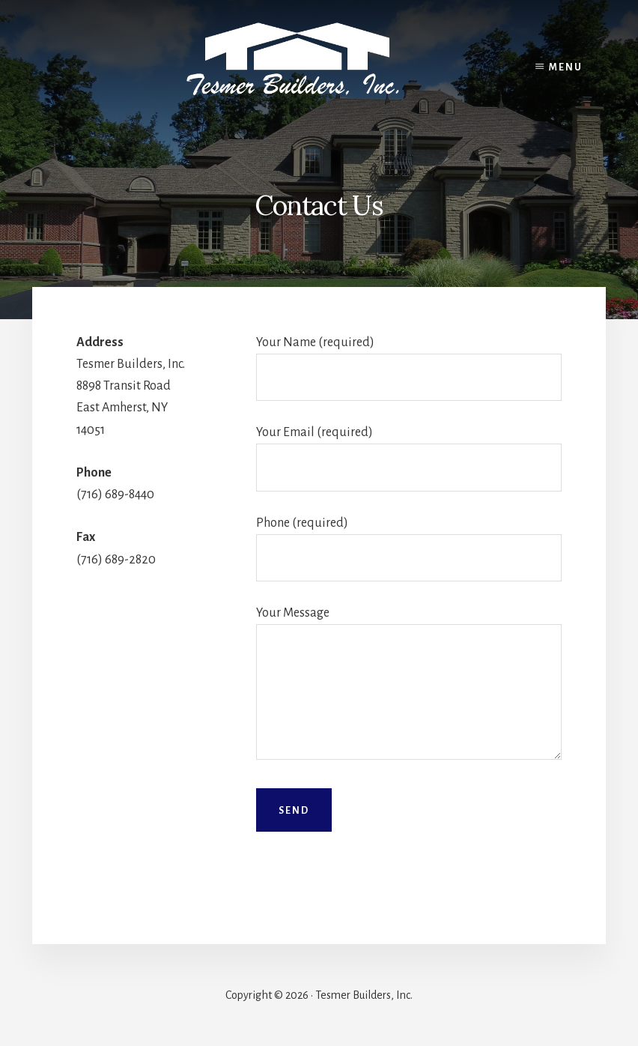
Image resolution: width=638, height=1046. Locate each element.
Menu (566, 67)
